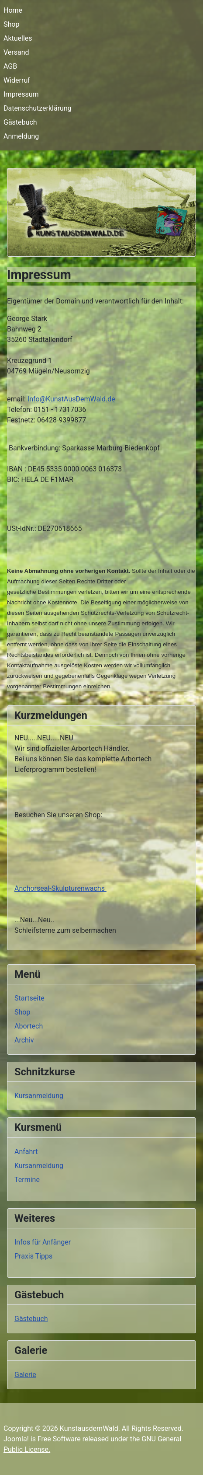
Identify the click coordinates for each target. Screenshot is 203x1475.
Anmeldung (21, 136)
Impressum (21, 94)
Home (12, 10)
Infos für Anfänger (42, 1242)
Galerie (25, 1374)
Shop (11, 24)
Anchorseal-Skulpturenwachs (60, 888)
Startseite (29, 998)
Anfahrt (26, 1151)
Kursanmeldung (38, 1095)
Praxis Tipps (33, 1256)
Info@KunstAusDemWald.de (71, 399)
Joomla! (16, 1439)
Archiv (24, 1040)
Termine (27, 1179)
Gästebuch (20, 122)
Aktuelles (17, 38)
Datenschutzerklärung (37, 108)
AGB (10, 66)
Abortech (28, 1026)
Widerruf (16, 80)
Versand (16, 52)
